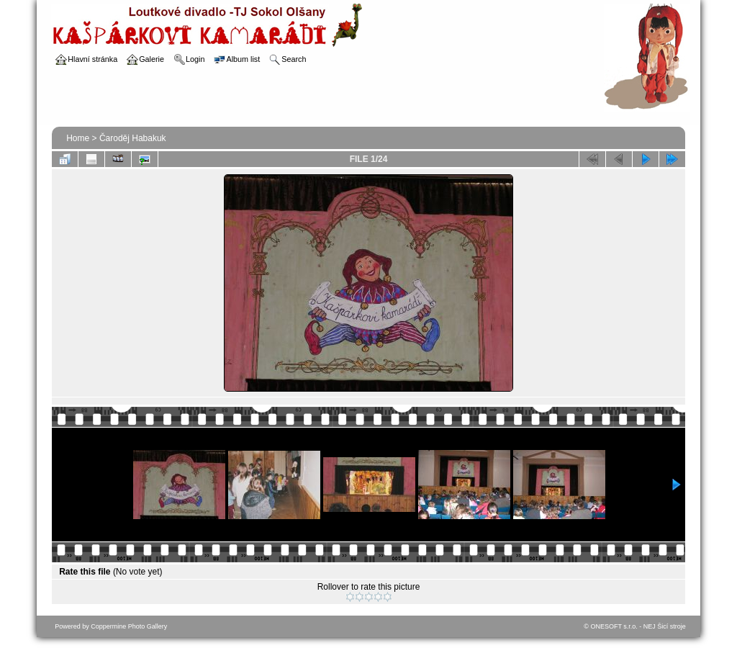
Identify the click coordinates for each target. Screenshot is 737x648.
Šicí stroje (671, 626)
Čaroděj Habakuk (132, 138)
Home (77, 138)
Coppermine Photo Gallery (129, 626)
